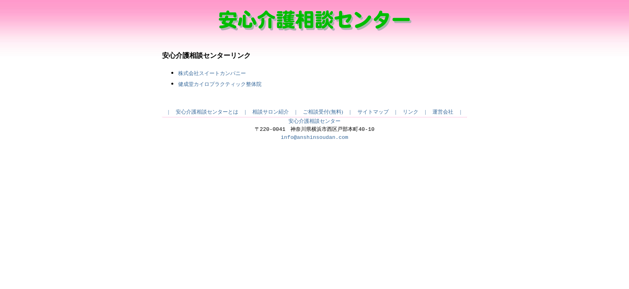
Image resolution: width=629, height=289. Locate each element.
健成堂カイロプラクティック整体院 (220, 84)
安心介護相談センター (314, 121)
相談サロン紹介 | (277, 112)
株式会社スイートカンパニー (212, 73)
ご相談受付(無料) (323, 112)
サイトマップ (373, 112)
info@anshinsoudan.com (314, 137)
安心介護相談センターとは (207, 112)
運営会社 (442, 112)
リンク (410, 112)
